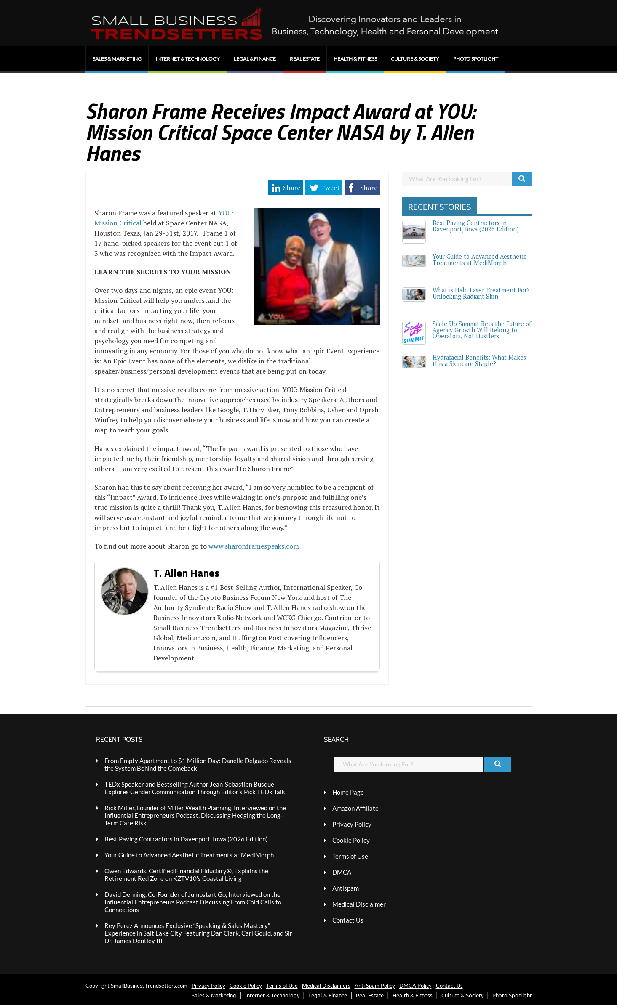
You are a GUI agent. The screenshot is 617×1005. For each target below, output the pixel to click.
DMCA (341, 872)
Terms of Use (350, 856)
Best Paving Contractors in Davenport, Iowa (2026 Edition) (476, 226)
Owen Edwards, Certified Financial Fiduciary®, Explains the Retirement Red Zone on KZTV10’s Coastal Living (186, 874)
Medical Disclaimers (326, 985)
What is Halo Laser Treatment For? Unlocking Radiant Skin (481, 293)
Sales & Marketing (117, 59)
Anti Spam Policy (375, 985)
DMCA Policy (415, 985)
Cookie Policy (351, 840)
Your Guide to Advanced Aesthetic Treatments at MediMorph (479, 259)
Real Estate (305, 59)
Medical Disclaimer (359, 904)
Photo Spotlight (475, 59)
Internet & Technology (187, 59)
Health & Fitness (355, 59)
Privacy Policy (351, 824)
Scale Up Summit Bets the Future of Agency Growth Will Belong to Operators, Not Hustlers (482, 330)
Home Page (348, 792)
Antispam (345, 888)
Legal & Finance (255, 59)
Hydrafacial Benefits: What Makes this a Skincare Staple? (479, 360)
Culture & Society (415, 59)
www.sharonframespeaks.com (253, 546)
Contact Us (347, 920)
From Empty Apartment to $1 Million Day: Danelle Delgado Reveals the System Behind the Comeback (197, 764)
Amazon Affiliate (355, 808)
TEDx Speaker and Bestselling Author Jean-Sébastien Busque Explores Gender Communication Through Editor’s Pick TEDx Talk (194, 788)
